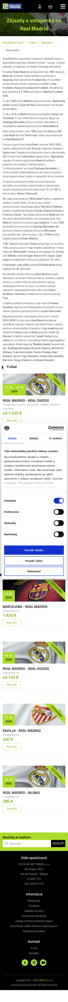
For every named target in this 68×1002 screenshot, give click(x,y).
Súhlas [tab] (12, 438)
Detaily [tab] (34, 438)
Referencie (34, 900)
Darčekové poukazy (34, 931)
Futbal (32, 42)
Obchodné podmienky (34, 916)
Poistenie (34, 905)
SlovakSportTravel (13, 42)
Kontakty (34, 953)
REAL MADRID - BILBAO (21, 792)
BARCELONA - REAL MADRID (25, 606)
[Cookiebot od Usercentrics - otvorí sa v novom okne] (48, 428)
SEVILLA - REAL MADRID (22, 730)
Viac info (11, 420)
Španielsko (47, 42)
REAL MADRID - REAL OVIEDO (26, 400)
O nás (34, 948)
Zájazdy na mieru (34, 910)
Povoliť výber (34, 560)
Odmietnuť (34, 571)
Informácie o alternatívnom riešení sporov (34, 926)
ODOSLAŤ (58, 843)
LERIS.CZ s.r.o (45, 980)
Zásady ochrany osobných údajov (34, 921)
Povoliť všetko (34, 550)
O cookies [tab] (55, 438)
